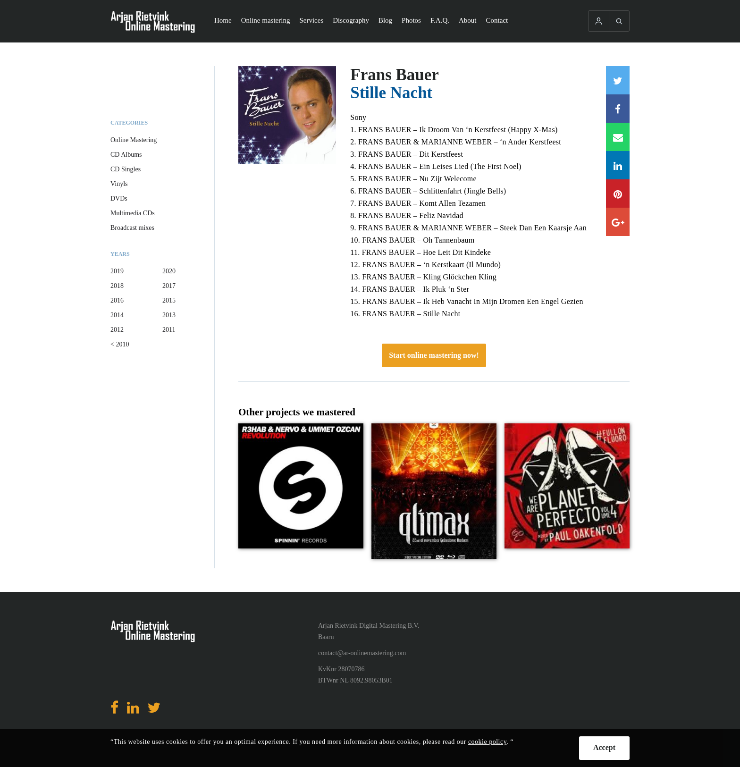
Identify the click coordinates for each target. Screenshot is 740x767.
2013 (169, 315)
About (468, 20)
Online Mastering (133, 139)
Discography (351, 20)
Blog (385, 20)
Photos (411, 20)
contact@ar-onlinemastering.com (362, 653)
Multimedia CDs (132, 213)
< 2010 (119, 344)
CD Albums (126, 154)
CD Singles (125, 169)
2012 (117, 329)
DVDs (118, 198)
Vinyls (119, 183)
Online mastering (265, 20)
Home (223, 20)
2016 (117, 300)
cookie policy (487, 741)
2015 (169, 300)
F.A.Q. (439, 20)
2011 (168, 329)
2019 (117, 271)
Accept (604, 747)
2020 (169, 271)
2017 (169, 285)
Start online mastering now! (434, 355)
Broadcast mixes (132, 227)
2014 (117, 315)
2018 (117, 285)
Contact (497, 20)
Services (311, 20)
